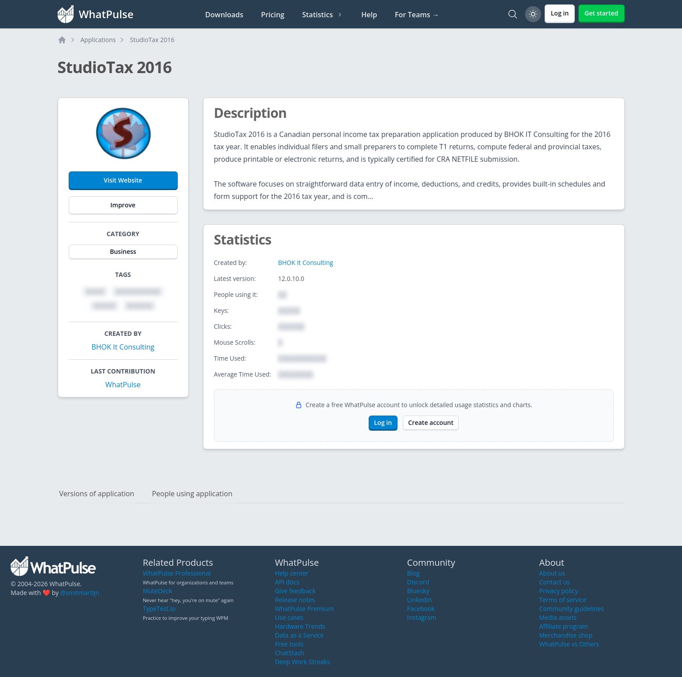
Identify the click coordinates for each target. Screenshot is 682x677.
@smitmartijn (79, 592)
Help (369, 14)
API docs (287, 582)
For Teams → (417, 14)
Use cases (289, 617)
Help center (291, 573)
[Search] (512, 14)
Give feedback (295, 591)
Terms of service (563, 599)
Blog (413, 573)
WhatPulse (122, 384)
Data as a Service (299, 635)
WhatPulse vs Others (569, 644)
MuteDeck (157, 591)
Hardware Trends (300, 626)
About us (552, 573)
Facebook (421, 608)
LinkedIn (419, 599)
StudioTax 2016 (152, 39)
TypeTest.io (159, 608)
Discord (418, 582)
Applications (98, 39)
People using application (192, 493)
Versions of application (96, 493)
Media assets (558, 617)
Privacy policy (558, 591)
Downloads (224, 14)
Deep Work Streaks (302, 662)
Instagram (421, 617)
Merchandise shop (565, 635)
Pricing (272, 14)
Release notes (295, 599)
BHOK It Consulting (122, 347)
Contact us (554, 582)
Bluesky (418, 591)
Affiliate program (563, 626)
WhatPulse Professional (176, 573)
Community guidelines (571, 608)
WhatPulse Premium (304, 608)
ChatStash (289, 653)
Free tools (289, 644)
